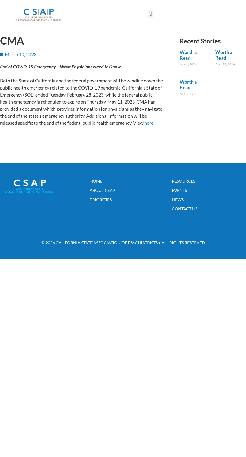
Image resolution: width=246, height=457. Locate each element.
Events (179, 190)
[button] (150, 14)
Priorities (101, 199)
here (148, 123)
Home (96, 181)
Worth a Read (188, 55)
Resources (183, 181)
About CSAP (102, 190)
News (178, 199)
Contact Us (184, 208)
